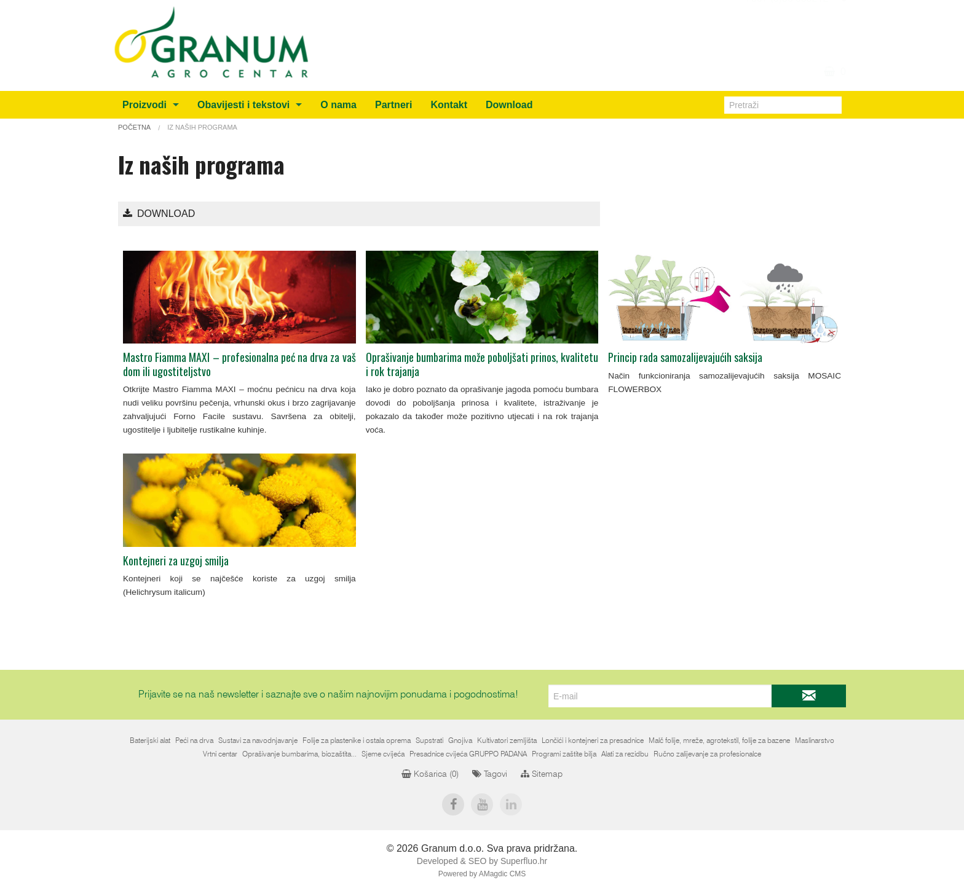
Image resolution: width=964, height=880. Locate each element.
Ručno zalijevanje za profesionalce (707, 754)
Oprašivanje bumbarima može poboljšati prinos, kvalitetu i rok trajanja (482, 364)
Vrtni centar (220, 754)
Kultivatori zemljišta (507, 740)
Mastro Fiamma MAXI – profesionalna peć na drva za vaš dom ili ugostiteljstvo (239, 364)
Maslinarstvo (814, 740)
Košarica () (430, 774)
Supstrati (429, 740)
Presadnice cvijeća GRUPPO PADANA (468, 754)
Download (509, 105)
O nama (338, 105)
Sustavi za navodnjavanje (258, 740)
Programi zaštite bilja (564, 754)
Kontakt (448, 105)
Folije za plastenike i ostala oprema (356, 740)
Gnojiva (460, 740)
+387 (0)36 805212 (786, 29)
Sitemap (542, 774)
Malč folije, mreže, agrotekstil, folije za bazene (719, 740)
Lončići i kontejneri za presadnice (593, 740)
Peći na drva (194, 740)
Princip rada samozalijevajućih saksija (685, 357)
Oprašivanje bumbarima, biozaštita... (299, 754)
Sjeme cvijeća (383, 754)
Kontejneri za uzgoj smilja (176, 560)
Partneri (393, 105)
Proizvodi (144, 105)
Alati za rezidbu (625, 754)
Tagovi (489, 774)
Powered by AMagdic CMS (482, 874)
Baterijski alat (150, 740)
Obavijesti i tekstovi (243, 105)
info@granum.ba (792, 14)
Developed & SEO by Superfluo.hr (482, 861)
